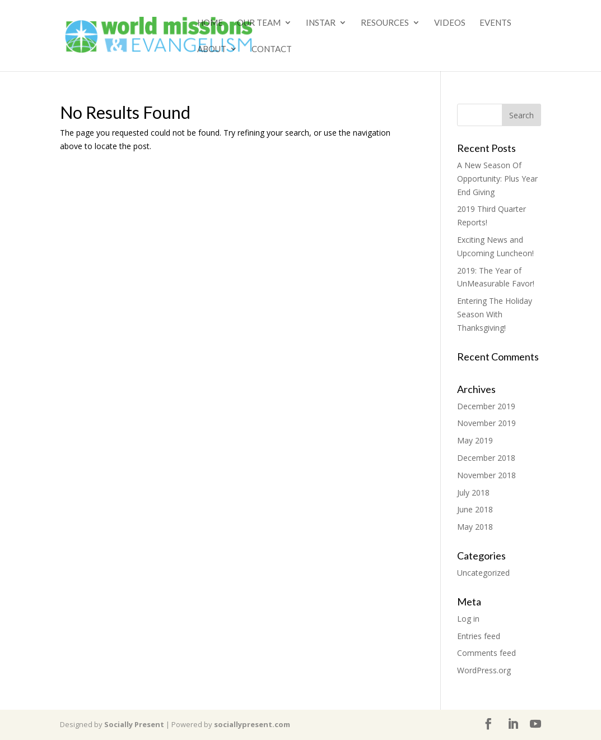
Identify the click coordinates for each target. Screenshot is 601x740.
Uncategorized (483, 572)
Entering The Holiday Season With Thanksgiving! (494, 314)
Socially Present (134, 724)
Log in (468, 618)
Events (495, 22)
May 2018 (475, 526)
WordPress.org (484, 670)
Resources (385, 22)
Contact (271, 49)
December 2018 (486, 457)
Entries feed (478, 636)
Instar (321, 22)
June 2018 (475, 509)
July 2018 (473, 492)
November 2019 (486, 423)
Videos (449, 22)
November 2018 (486, 475)
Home (210, 22)
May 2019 (475, 440)
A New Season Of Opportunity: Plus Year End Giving (497, 178)
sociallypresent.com (252, 724)
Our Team (259, 22)
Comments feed (486, 652)
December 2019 (486, 406)
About (211, 49)
